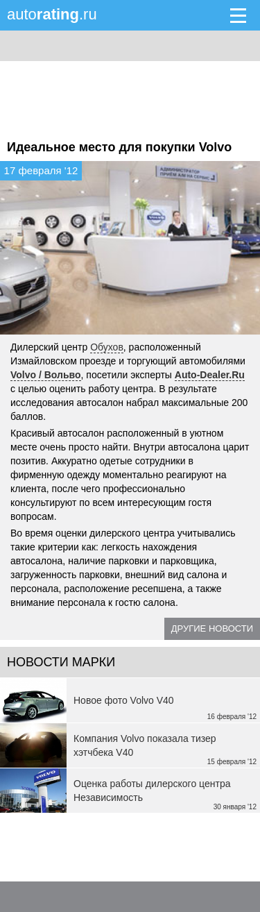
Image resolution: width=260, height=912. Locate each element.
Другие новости (212, 628)
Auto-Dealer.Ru (210, 374)
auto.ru (52, 14)
